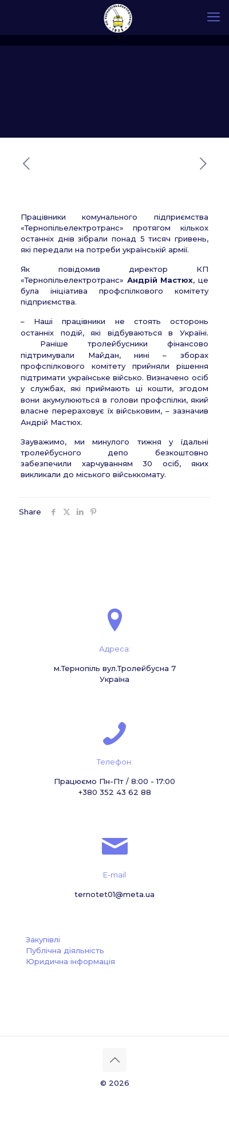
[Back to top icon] (114, 1060)
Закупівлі (43, 939)
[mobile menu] (213, 17)
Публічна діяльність (65, 950)
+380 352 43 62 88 (114, 792)
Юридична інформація (70, 961)
